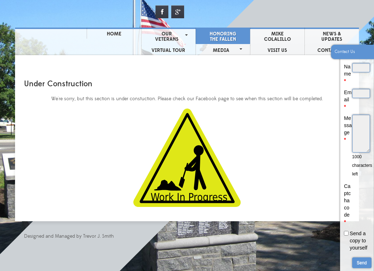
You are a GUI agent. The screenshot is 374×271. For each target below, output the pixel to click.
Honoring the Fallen (223, 37)
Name (347, 74)
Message (348, 128)
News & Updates (331, 37)
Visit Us (277, 50)
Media (221, 50)
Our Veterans (166, 37)
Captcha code (347, 204)
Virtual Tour (168, 50)
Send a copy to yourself (358, 241)
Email (347, 99)
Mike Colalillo (277, 37)
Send (362, 262)
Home (114, 34)
